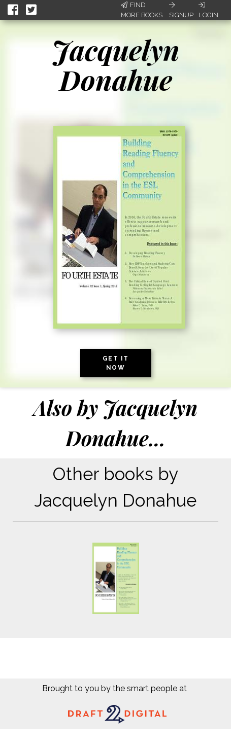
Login (208, 10)
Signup (181, 10)
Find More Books (141, 10)
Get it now (116, 363)
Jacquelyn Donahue (116, 64)
